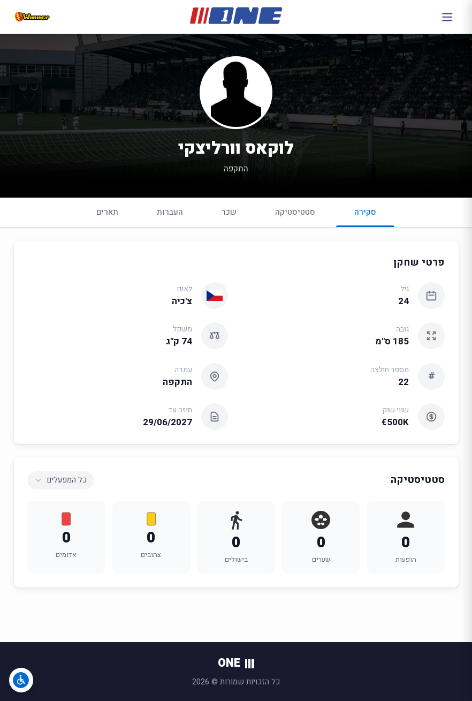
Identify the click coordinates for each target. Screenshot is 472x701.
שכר (229, 212)
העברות (170, 212)
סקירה (365, 216)
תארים (107, 212)
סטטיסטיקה (295, 212)
